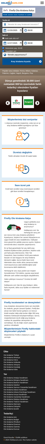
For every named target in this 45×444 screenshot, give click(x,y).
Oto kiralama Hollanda (12, 362)
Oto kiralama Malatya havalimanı (16, 399)
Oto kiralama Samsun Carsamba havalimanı (20, 387)
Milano (28, 71)
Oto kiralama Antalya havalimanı (16, 378)
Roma (22, 71)
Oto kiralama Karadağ (12, 367)
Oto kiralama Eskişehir (12, 406)
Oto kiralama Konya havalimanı (15, 394)
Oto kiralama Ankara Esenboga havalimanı (19, 392)
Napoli (18, 73)
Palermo (5, 73)
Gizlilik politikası (21, 437)
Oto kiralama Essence (12, 424)
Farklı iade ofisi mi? (10, 38)
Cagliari (12, 73)
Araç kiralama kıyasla (26, 61)
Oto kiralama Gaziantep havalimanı (17, 397)
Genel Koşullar (9, 437)
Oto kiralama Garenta (12, 427)
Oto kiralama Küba (11, 369)
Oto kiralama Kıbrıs (11, 360)
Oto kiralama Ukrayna (12, 365)
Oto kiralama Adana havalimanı (15, 390)
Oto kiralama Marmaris (12, 404)
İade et (5, 35)
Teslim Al (6, 20)
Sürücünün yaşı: (12, 48)
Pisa (31, 73)
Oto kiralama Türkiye (11, 355)
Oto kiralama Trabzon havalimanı (16, 402)
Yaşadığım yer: (9, 51)
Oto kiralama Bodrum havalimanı (16, 383)
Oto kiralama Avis (10, 417)
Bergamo (25, 73)
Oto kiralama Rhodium (12, 422)
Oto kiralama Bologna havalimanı (16, 380)
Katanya (34, 71)
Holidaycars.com (16, 440)
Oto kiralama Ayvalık (11, 409)
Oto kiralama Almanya (12, 357)
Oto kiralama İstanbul (11, 385)
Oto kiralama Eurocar (11, 429)
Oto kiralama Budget (11, 419)
